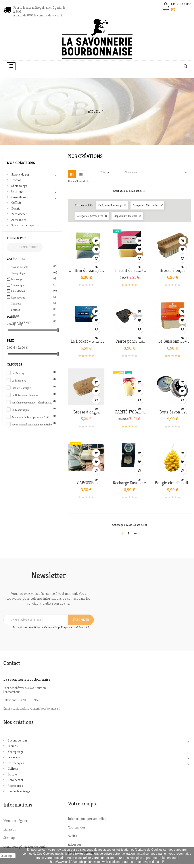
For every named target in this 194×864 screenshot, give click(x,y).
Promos (16, 180)
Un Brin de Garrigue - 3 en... (86, 270)
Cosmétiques (19, 197)
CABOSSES (86, 483)
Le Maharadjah (34, 410)
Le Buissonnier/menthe (34, 395)
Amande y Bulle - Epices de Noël (34, 417)
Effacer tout (25, 247)
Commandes (76, 827)
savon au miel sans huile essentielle (34, 424)
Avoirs (72, 835)
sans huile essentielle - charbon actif (34, 402)
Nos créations (21, 162)
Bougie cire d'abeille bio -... (172, 483)
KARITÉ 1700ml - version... (129, 412)
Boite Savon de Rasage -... (172, 412)
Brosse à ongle (172, 270)
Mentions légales (15, 820)
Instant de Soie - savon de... (129, 270)
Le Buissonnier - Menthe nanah (172, 341)
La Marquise (34, 380)
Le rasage (17, 191)
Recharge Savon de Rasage (129, 483)
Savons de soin (20, 174)
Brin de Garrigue (34, 388)
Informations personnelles (87, 818)
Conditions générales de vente (25, 846)
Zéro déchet (19, 214)
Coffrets (16, 203)
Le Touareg (34, 373)
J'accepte (7, 856)
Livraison (9, 829)
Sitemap (9, 837)
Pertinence (156, 172)
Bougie (15, 208)
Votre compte (83, 803)
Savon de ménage (22, 225)
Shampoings (19, 186)
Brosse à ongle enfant (86, 412)
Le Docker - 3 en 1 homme (86, 341)
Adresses (74, 844)
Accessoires (18, 220)
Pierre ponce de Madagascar (129, 341)
